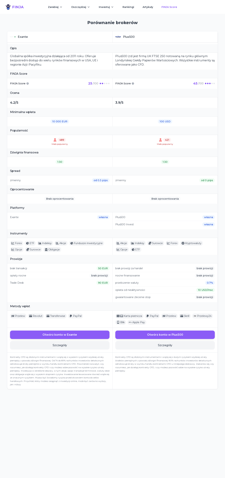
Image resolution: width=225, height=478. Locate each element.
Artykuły (148, 7)
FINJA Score (169, 7)
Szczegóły (60, 345)
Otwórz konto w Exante (60, 334)
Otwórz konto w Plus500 (165, 334)
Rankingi (128, 7)
